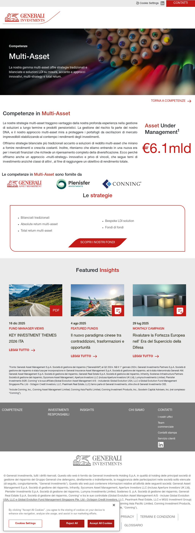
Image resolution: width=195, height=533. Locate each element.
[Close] (114, 520)
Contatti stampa (167, 433)
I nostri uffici (165, 417)
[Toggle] (190, 17)
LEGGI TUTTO (22, 350)
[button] (147, 3)
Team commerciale (166, 425)
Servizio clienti (166, 439)
